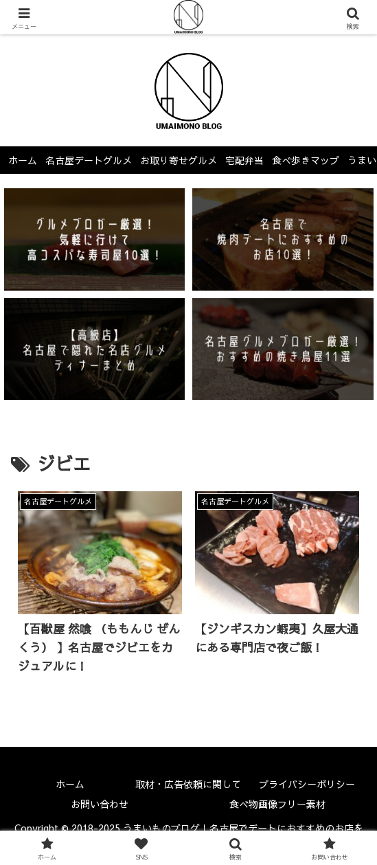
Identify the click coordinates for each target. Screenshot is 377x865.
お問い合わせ (99, 804)
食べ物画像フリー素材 (277, 804)
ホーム (70, 784)
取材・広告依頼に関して (188, 784)
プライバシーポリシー (307, 784)
